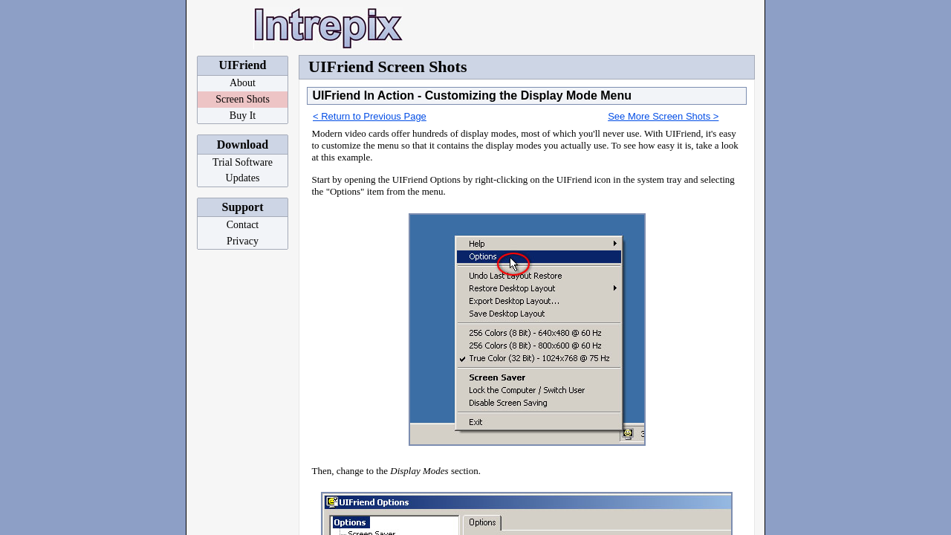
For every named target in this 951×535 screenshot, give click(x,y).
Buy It (243, 115)
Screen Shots (242, 99)
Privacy (243, 241)
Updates (243, 178)
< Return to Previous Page (369, 116)
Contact (243, 224)
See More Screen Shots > (663, 116)
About (243, 82)
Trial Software (242, 162)
